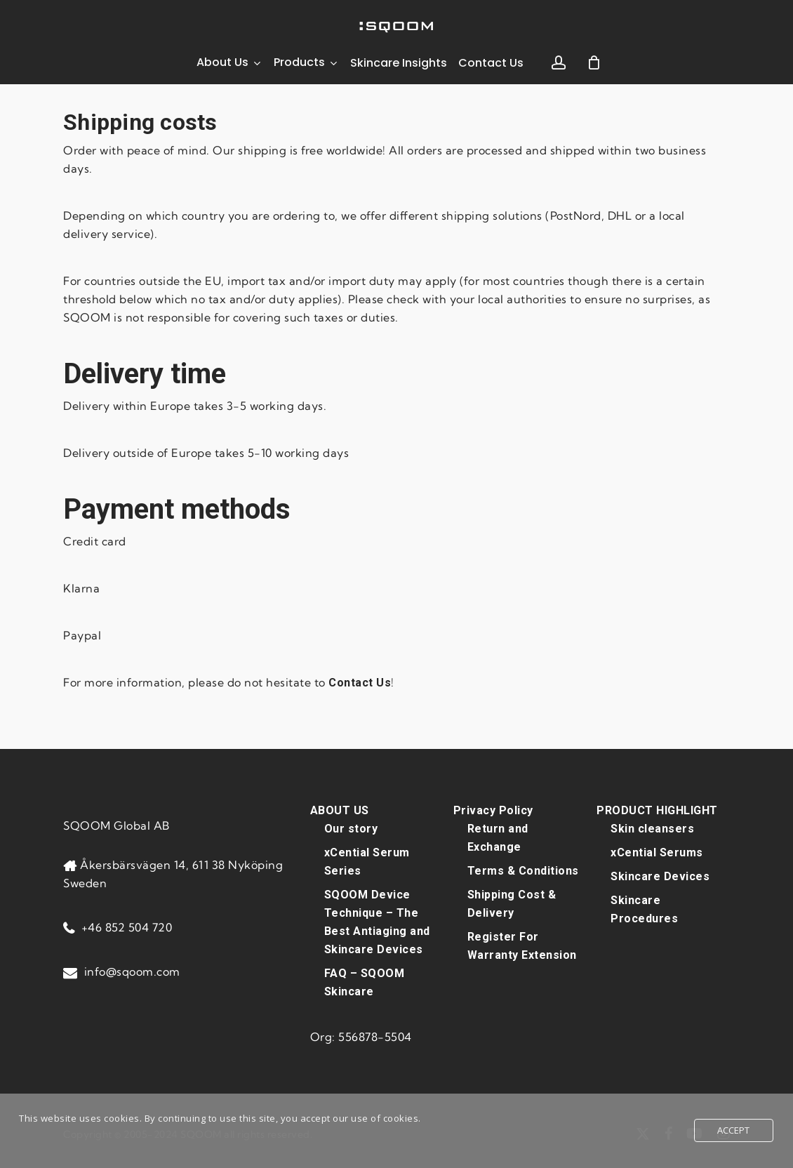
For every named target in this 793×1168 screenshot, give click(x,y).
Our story (351, 828)
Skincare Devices (660, 876)
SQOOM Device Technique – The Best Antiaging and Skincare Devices (377, 922)
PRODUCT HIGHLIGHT (657, 810)
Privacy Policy (493, 810)
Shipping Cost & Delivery (512, 904)
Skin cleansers (652, 828)
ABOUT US (339, 810)
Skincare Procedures (644, 909)
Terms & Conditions (523, 870)
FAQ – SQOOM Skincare (364, 982)
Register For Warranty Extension (522, 946)
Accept (733, 1130)
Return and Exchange (497, 838)
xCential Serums (657, 852)
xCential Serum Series (367, 861)
